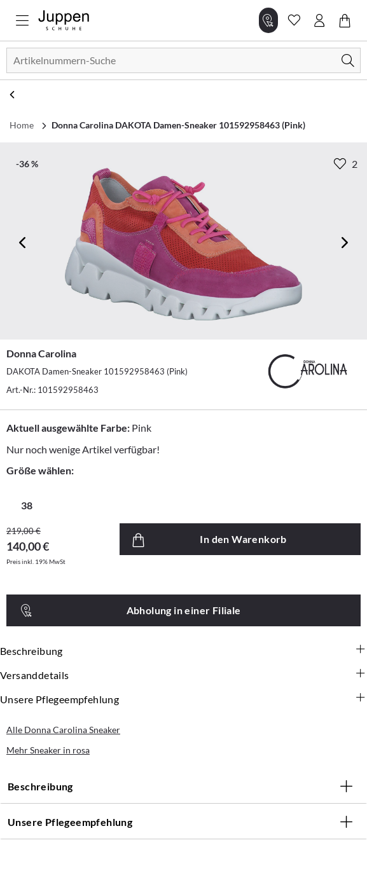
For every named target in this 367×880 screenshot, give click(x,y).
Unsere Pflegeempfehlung (183, 699)
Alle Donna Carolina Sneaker (63, 729)
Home (22, 125)
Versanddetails (183, 675)
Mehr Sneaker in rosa (48, 750)
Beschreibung (183, 651)
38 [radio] (26, 505)
